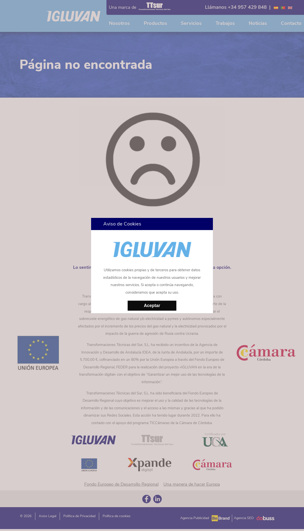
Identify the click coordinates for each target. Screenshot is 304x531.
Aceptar (152, 305)
